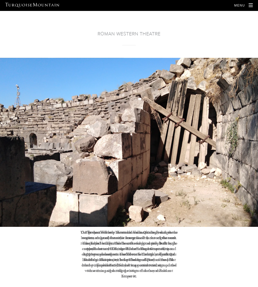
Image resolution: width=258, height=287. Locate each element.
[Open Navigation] (243, 5)
